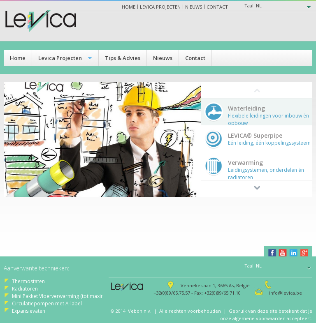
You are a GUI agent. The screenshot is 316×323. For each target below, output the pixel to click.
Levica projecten (160, 7)
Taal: (253, 5)
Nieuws (193, 7)
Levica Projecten (60, 58)
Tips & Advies (122, 58)
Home (128, 7)
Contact (217, 7)
